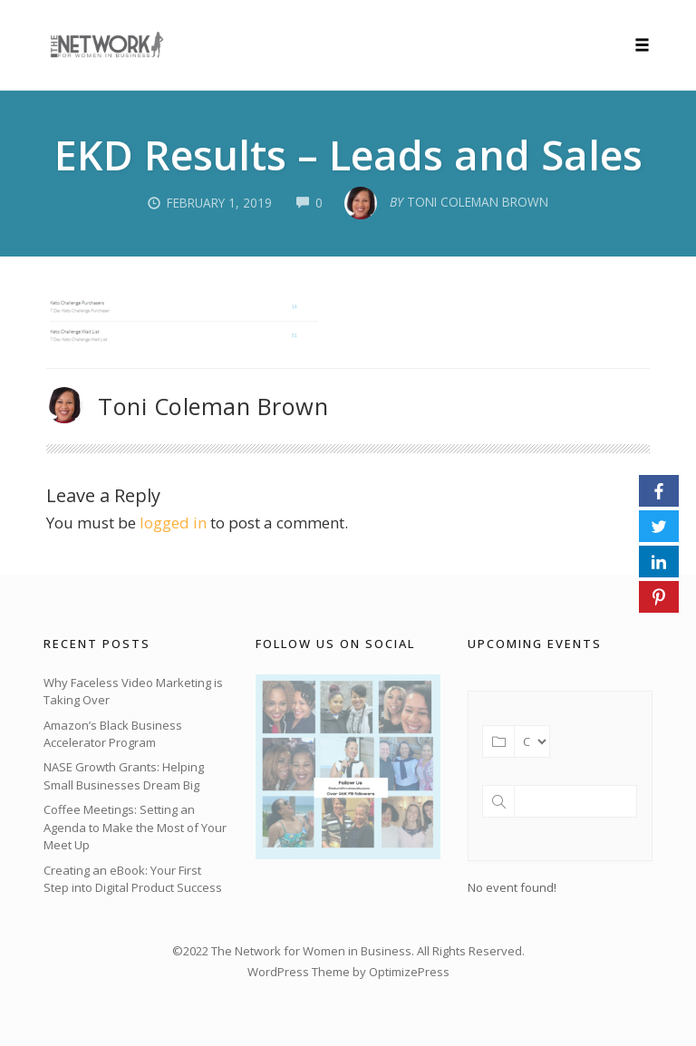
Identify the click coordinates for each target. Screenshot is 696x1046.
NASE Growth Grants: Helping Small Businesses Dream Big (124, 776)
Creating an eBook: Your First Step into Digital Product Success (133, 879)
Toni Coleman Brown (213, 406)
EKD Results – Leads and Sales (348, 154)
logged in (173, 522)
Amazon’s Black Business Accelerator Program (113, 734)
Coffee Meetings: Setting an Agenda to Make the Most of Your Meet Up (135, 827)
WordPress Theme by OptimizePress (348, 972)
